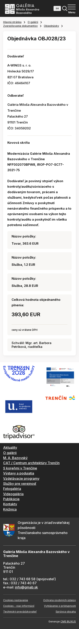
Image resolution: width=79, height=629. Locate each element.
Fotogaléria (12, 489)
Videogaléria (13, 494)
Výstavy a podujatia (18, 473)
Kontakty (10, 504)
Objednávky (51, 25)
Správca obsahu (66, 611)
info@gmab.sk (26, 587)
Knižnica (10, 509)
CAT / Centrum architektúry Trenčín (31, 463)
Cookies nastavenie (15, 600)
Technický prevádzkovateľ (20, 611)
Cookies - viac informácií (18, 605)
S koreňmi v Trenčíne (20, 468)
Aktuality (10, 447)
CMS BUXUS (68, 621)
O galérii (33, 22)
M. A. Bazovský (15, 458)
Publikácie (11, 499)
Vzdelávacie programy (21, 478)
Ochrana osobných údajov (59, 600)
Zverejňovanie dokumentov (20, 25)
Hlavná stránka (12, 22)
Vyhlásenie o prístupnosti (60, 605)
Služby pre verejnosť (19, 483)
